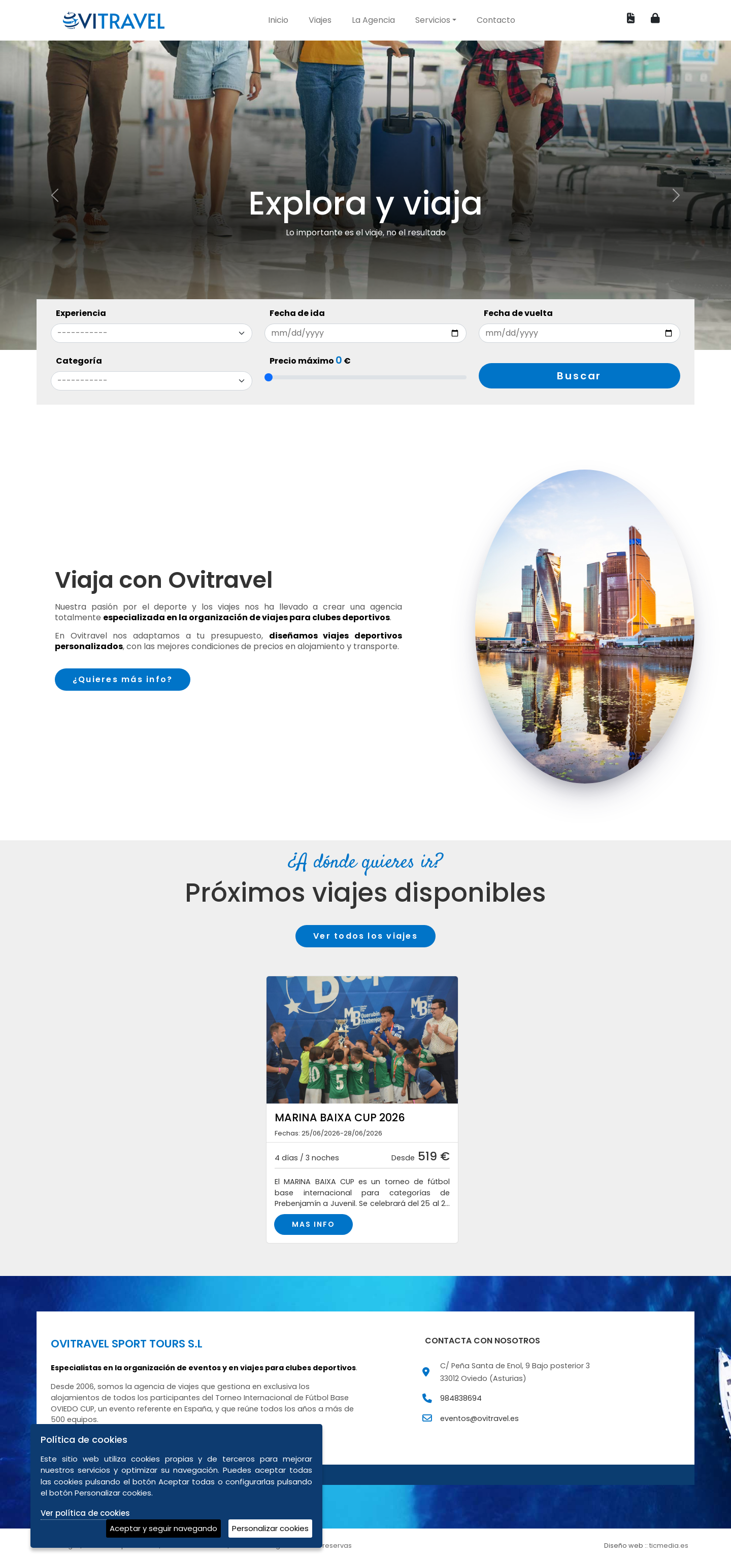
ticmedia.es (668, 1550)
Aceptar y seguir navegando (163, 1528)
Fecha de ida (297, 313)
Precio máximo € (310, 361)
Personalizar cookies (270, 1528)
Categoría (79, 361)
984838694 (461, 1403)
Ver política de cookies (85, 1513)
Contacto (496, 20)
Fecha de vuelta (518, 313)
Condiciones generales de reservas (292, 1550)
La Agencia (373, 20)
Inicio (278, 20)
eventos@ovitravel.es (479, 1422)
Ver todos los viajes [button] (365, 936)
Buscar (579, 376)
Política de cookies (194, 1550)
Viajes (320, 20)
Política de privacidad (121, 1550)
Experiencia (81, 313)
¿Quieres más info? (123, 679)
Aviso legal (61, 1550)
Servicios (432, 20)
